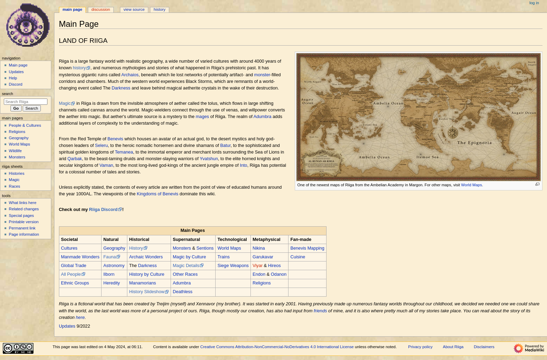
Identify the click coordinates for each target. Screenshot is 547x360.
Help (13, 78)
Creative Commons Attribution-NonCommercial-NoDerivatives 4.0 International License (277, 347)
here (80, 317)
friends (320, 310)
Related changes (24, 209)
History (136, 248)
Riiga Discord (103, 209)
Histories (16, 173)
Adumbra (262, 116)
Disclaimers (484, 347)
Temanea (124, 152)
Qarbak (74, 158)
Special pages (21, 215)
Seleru (101, 145)
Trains (224, 257)
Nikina (259, 248)
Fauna (109, 257)
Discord (15, 84)
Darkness (121, 88)
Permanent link (22, 228)
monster (262, 74)
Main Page (72, 9)
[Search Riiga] (25, 102)
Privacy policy (420, 347)
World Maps (471, 185)
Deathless (182, 291)
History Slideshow (146, 291)
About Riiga (453, 347)
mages (202, 116)
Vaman (106, 165)
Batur (225, 145)
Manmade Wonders (80, 257)
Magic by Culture (189, 257)
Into (243, 165)
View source (133, 9)
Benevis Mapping (307, 248)
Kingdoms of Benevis (157, 193)
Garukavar (263, 257)
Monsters (182, 248)
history (79, 67)
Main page (18, 65)
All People (71, 274)
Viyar (258, 265)
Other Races (185, 274)
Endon (259, 274)
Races (14, 186)
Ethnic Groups (75, 283)
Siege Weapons (233, 265)
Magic (65, 103)
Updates (67, 326)
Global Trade (74, 265)
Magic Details (186, 265)
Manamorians (142, 283)
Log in (534, 3)
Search (7, 94)
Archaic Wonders (146, 257)
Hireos (274, 265)
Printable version (23, 222)
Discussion (100, 9)
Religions (262, 283)
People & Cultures (25, 125)
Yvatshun (209, 158)
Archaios (129, 74)
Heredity (111, 283)
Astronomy (114, 265)
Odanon (278, 274)
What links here (22, 203)
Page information (24, 234)
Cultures (69, 248)
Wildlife (15, 151)
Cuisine (298, 257)
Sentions (204, 248)
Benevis (115, 138)
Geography (114, 248)
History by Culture (146, 274)
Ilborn (108, 274)
